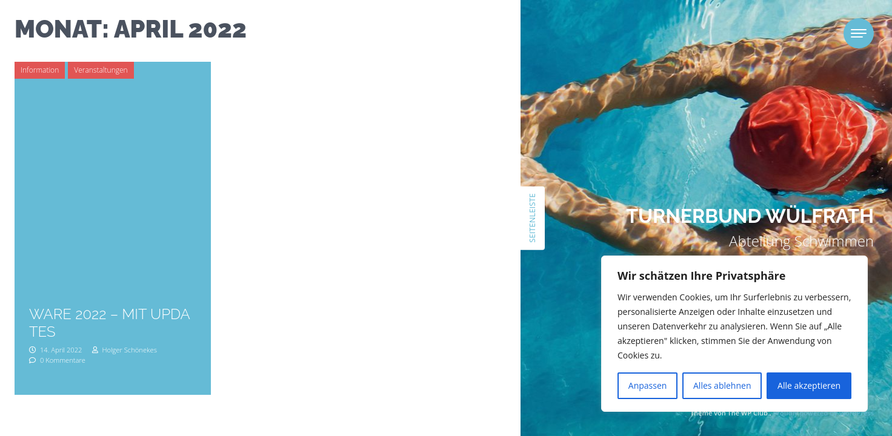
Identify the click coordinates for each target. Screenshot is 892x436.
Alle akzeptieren (808, 385)
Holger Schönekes (124, 349)
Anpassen (647, 385)
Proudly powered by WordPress (823, 412)
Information (40, 70)
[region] (734, 334)
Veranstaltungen (100, 70)
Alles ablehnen (722, 385)
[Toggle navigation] (859, 33)
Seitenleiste (532, 217)
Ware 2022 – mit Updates (109, 322)
